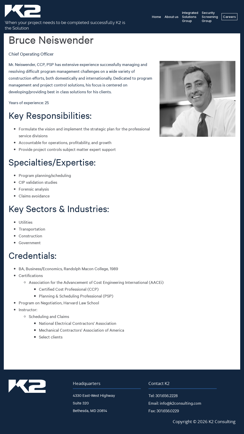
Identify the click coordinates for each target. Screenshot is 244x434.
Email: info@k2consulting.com (174, 403)
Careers (229, 17)
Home (156, 17)
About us (172, 17)
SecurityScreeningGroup (210, 17)
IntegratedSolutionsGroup (190, 17)
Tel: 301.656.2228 (163, 395)
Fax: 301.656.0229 (163, 410)
